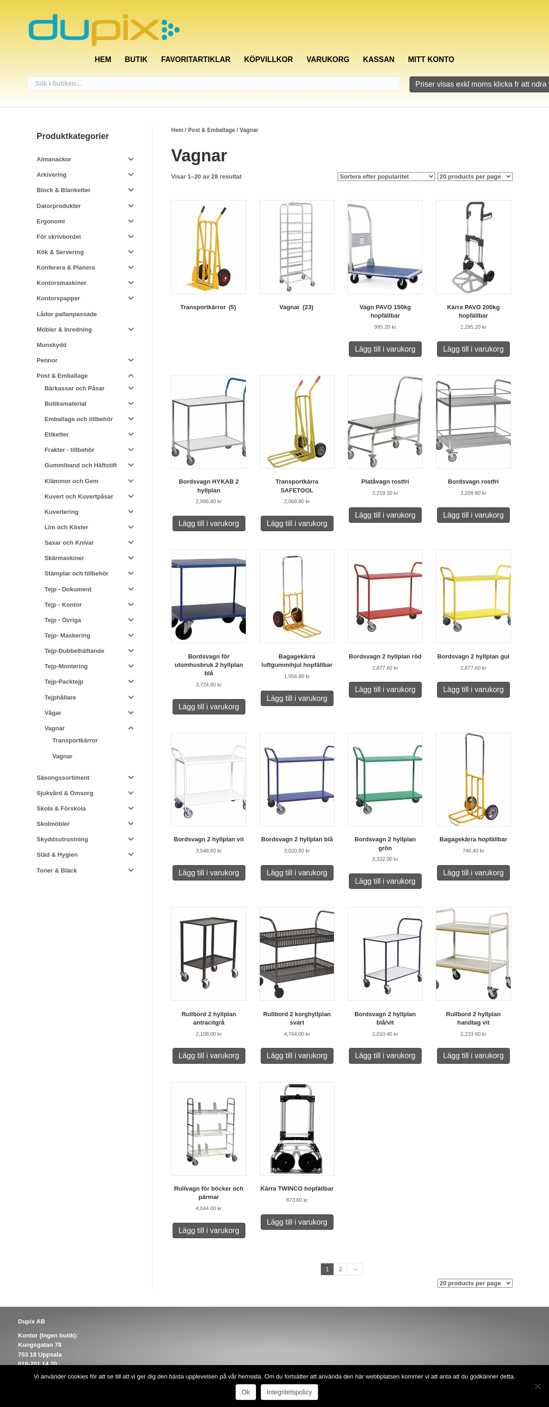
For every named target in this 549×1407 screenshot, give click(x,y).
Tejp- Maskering (67, 635)
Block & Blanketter (64, 190)
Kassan (379, 59)
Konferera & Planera (66, 267)
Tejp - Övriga (62, 620)
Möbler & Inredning (64, 329)
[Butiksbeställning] (386, 176)
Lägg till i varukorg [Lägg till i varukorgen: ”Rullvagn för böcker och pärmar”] (209, 1230)
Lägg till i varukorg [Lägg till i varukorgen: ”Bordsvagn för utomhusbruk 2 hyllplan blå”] (209, 707)
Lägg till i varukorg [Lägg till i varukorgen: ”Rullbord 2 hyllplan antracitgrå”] (209, 1056)
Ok (246, 1392)
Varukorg (327, 59)
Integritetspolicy (289, 1392)
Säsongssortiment (63, 777)
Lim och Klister (66, 527)
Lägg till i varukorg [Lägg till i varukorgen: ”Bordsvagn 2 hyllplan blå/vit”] (385, 1056)
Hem (103, 59)
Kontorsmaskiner (62, 282)
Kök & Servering (60, 252)
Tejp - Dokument (67, 589)
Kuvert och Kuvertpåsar (78, 496)
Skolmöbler (53, 823)
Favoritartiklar (195, 59)
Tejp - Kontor (63, 604)
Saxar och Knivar (69, 542)
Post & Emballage (211, 130)
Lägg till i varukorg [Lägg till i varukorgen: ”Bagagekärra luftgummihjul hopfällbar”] (297, 698)
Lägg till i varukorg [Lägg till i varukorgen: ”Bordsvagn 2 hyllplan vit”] (209, 873)
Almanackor (54, 159)
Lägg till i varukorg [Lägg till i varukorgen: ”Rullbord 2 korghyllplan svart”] (297, 1056)
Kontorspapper (58, 298)
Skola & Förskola (61, 808)
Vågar (52, 712)
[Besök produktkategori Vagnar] (296, 257)
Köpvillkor (268, 59)
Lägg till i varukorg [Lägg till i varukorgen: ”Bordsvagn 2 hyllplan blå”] (297, 873)
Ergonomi (51, 221)
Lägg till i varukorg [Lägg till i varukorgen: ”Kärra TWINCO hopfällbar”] (297, 1222)
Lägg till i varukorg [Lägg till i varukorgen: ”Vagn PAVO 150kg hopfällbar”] (385, 349)
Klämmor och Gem (71, 481)
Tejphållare (60, 697)
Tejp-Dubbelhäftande (74, 650)
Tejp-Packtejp (63, 681)
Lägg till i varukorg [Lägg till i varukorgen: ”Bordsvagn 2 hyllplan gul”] (473, 689)
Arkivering (52, 174)
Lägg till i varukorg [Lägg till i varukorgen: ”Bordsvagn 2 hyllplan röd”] (385, 689)
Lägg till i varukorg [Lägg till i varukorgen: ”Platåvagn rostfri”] (385, 515)
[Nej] (537, 1386)
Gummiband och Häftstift (80, 465)
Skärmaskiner (64, 557)
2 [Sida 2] (340, 1269)
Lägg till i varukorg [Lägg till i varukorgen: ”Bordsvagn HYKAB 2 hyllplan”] (209, 523)
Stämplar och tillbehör (76, 573)
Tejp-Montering (66, 666)
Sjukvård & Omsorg (65, 793)
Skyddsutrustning (63, 839)
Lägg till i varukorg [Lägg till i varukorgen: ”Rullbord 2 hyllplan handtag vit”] (473, 1056)
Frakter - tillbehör (69, 449)
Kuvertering (61, 511)
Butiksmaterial (65, 403)
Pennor (47, 360)
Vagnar (54, 728)
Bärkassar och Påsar (74, 388)
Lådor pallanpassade (67, 314)
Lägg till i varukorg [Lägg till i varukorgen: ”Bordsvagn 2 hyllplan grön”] (385, 881)
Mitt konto (431, 59)
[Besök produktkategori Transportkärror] (208, 257)
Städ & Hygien (57, 854)
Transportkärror (75, 740)
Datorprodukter (59, 205)
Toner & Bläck (57, 870)
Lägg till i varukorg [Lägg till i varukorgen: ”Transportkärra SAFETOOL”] (297, 523)
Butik (136, 59)
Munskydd (52, 344)
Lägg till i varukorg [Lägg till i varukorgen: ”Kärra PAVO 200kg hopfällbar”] (473, 349)
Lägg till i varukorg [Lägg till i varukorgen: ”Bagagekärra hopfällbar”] (473, 873)
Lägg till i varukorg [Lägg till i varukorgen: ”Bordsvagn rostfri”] (473, 515)
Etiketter (56, 434)
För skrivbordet (59, 236)
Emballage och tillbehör (78, 419)
